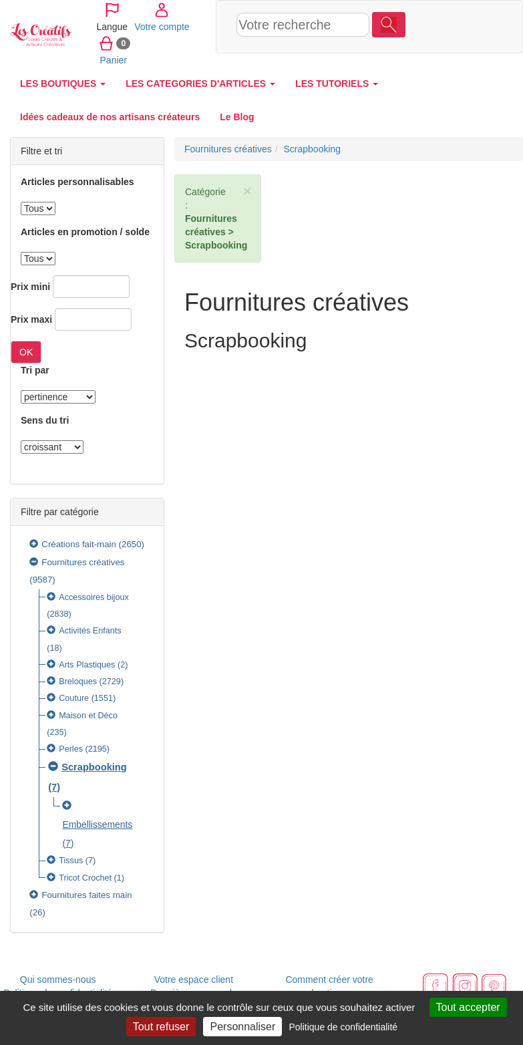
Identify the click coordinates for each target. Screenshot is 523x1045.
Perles (71, 749)
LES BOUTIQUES (63, 83)
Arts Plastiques (87, 664)
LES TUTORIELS (336, 83)
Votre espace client (193, 979)
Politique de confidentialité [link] (343, 1027)
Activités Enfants (90, 630)
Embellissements (97, 824)
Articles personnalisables (77, 181)
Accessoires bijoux (94, 597)
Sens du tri (45, 420)
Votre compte (434, 26)
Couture (74, 698)
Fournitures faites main (86, 895)
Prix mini (30, 286)
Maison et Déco (88, 715)
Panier (424, 59)
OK (26, 352)
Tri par (35, 370)
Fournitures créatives (82, 562)
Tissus (71, 860)
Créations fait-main (78, 544)
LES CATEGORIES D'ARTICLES (200, 83)
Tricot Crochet (85, 878)
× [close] (247, 191)
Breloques (78, 681)
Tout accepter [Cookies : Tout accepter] (468, 1007)
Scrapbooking (94, 767)
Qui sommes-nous (58, 979)
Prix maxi (31, 319)
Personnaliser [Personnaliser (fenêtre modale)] (242, 1026)
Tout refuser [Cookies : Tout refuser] (161, 1026)
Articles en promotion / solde (85, 232)
